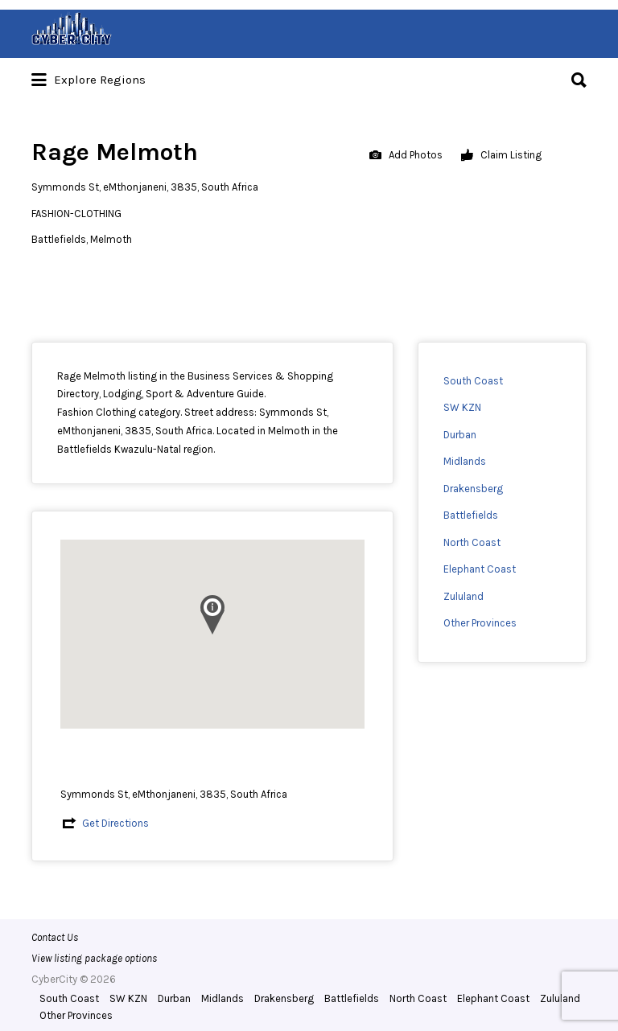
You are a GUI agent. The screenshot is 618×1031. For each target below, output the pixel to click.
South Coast (473, 381)
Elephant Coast (479, 569)
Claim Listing (501, 155)
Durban (459, 435)
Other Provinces (480, 623)
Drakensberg (473, 489)
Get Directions (115, 823)
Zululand (463, 596)
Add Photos (406, 155)
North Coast (472, 542)
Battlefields (470, 515)
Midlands (464, 461)
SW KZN (462, 407)
